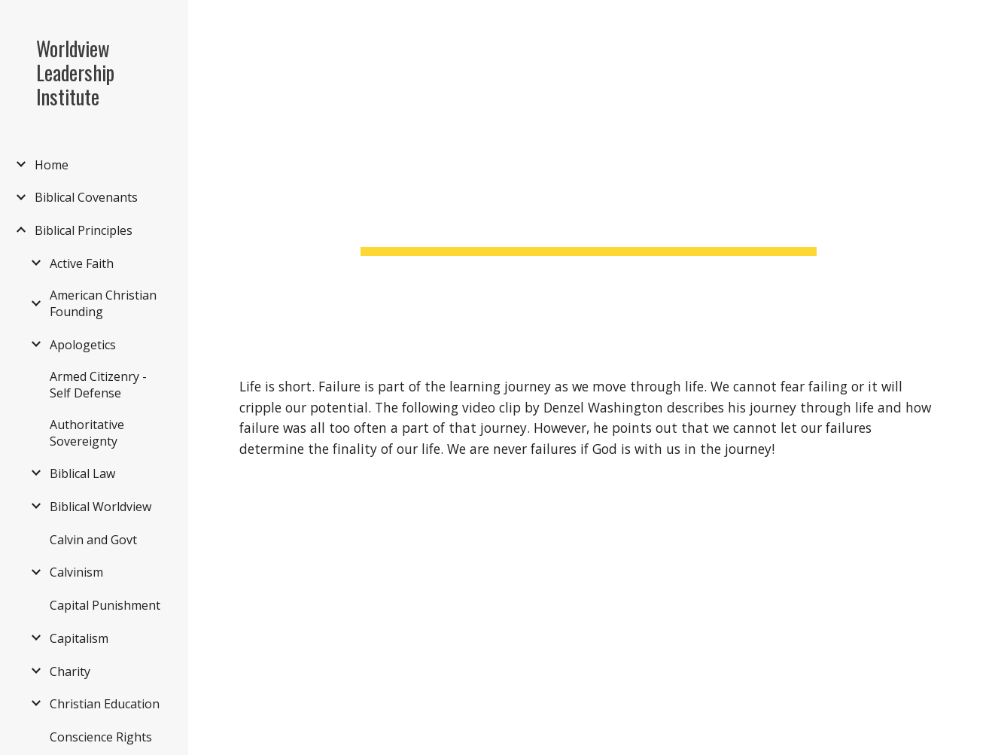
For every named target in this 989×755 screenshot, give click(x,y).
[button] (971, 21)
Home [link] (51, 165)
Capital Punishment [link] (105, 605)
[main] (588, 176)
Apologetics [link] (83, 344)
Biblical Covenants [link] (86, 197)
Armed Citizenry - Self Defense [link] (98, 384)
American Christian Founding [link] (103, 303)
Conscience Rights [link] (101, 737)
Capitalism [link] (79, 638)
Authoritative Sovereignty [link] (87, 432)
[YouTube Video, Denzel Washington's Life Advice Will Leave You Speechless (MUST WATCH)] (406, 619)
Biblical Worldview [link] (100, 506)
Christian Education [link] (105, 704)
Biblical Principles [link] (83, 230)
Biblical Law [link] (82, 473)
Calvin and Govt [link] (93, 539)
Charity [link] (70, 671)
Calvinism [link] (76, 572)
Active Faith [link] (82, 263)
